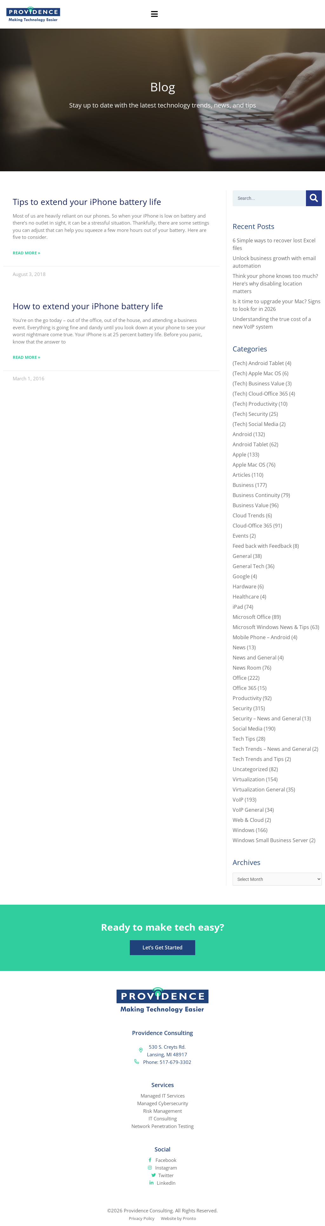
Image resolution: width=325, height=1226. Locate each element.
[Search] (314, 198)
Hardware (244, 586)
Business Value (251, 505)
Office (240, 677)
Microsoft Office (252, 616)
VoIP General (248, 809)
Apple (239, 454)
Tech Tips (244, 738)
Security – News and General (267, 718)
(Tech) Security (250, 413)
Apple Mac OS (249, 464)
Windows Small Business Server (270, 840)
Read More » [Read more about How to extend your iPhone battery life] (26, 357)
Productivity (247, 698)
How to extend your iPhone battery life (88, 306)
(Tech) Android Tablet (258, 363)
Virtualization (249, 779)
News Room (247, 667)
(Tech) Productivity (255, 403)
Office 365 (244, 688)
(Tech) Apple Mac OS (257, 373)
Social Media (247, 728)
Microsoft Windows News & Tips (271, 627)
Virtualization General (259, 789)
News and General (254, 657)
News (239, 647)
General (242, 556)
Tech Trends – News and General (272, 748)
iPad (238, 606)
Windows (244, 830)
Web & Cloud (248, 819)
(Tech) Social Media (255, 424)
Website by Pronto (181, 1219)
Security (242, 708)
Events (241, 535)
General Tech (248, 566)
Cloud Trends (249, 515)
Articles (241, 474)
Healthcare (246, 596)
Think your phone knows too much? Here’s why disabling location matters (275, 283)
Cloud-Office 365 (252, 525)
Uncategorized (250, 769)
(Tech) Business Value (258, 383)
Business (243, 485)
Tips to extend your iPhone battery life (87, 201)
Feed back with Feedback (262, 545)
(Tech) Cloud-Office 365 (260, 393)
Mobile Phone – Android (261, 637)
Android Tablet (250, 444)
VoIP (238, 799)
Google (241, 576)
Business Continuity (256, 495)
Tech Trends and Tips (258, 759)
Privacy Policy (139, 1219)
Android (242, 434)
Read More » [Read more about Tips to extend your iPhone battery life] (26, 253)
